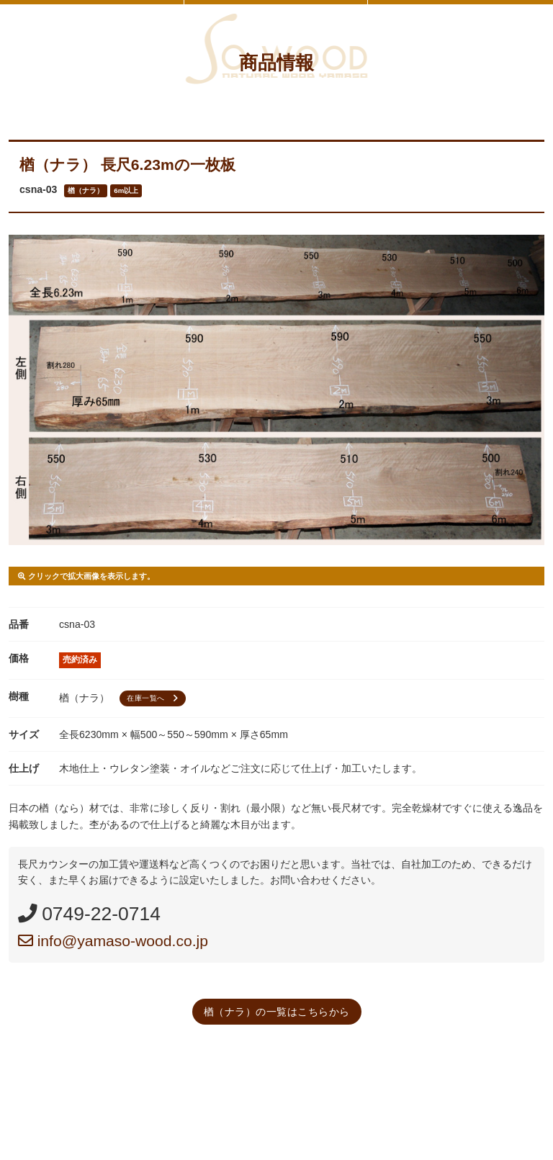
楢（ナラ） (86, 190)
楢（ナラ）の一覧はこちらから (277, 1011)
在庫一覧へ (154, 698)
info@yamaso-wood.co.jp (113, 940)
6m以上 (126, 190)
